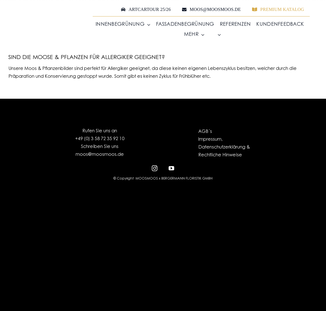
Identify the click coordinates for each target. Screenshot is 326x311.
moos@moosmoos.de (100, 154)
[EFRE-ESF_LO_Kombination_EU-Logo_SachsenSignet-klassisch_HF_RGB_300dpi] (163, 195)
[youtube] (171, 167)
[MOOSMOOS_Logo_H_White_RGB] (163, 242)
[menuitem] (215, 35)
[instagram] (155, 167)
